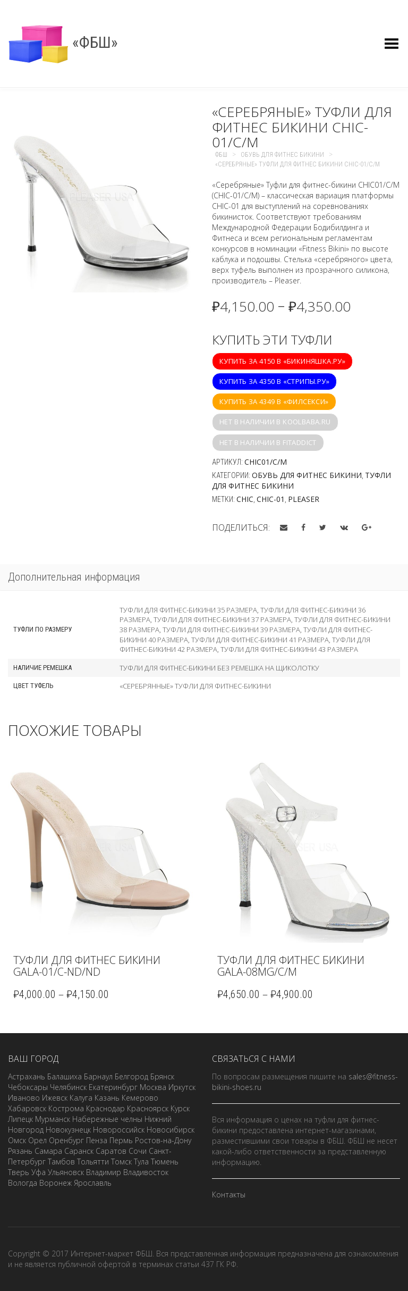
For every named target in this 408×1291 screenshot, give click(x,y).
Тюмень (164, 1161)
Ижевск (54, 1098)
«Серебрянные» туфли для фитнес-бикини (195, 686)
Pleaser (303, 499)
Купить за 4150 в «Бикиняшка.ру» (282, 361)
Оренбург (66, 1140)
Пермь (121, 1140)
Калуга (81, 1098)
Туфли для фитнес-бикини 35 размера (188, 610)
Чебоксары (28, 1087)
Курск (180, 1108)
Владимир (103, 1172)
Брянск (162, 1076)
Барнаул (98, 1076)
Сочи (138, 1151)
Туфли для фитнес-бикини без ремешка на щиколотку (219, 668)
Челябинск (68, 1087)
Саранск (79, 1151)
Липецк (20, 1119)
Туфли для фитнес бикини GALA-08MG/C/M (290, 966)
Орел (37, 1140)
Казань (107, 1098)
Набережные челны (107, 1119)
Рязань (20, 1151)
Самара (48, 1151)
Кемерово (140, 1098)
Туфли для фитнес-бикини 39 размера (231, 629)
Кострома (66, 1108)
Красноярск (147, 1108)
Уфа (38, 1172)
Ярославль (93, 1183)
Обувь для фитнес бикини (307, 475)
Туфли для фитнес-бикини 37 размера (222, 619)
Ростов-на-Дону (163, 1140)
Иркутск (182, 1087)
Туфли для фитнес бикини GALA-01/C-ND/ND (86, 966)
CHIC (244, 499)
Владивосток (145, 1172)
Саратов (111, 1151)
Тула (141, 1161)
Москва (153, 1087)
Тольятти (93, 1161)
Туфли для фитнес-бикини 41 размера (260, 639)
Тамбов (61, 1161)
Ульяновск (66, 1172)
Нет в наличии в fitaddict (268, 442)
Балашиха (64, 1076)
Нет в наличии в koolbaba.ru (275, 421)
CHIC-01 (271, 499)
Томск (121, 1161)
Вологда (22, 1183)
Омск (17, 1140)
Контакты (228, 1194)
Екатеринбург (113, 1087)
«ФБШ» (63, 42)
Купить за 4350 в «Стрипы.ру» (274, 381)
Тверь (18, 1172)
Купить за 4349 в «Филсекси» (274, 401)
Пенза (96, 1140)
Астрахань (26, 1076)
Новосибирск (170, 1130)
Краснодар (105, 1108)
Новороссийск (118, 1130)
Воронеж (55, 1183)
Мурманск (52, 1119)
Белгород (131, 1076)
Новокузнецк (68, 1130)
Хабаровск (27, 1108)
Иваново (24, 1098)
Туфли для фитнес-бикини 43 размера (289, 649)
